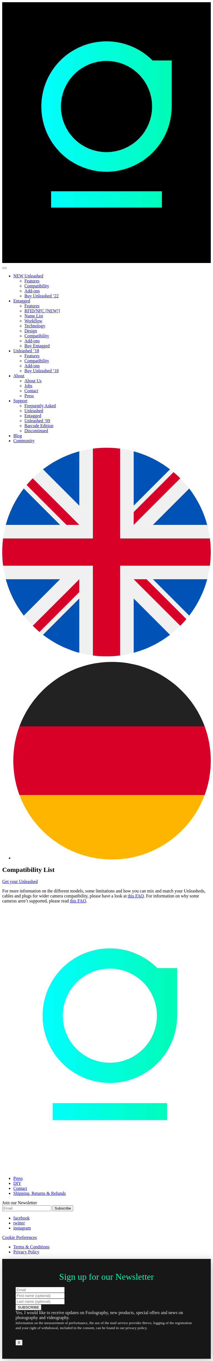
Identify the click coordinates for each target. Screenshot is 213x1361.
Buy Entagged (37, 345)
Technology (34, 325)
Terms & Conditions (31, 1246)
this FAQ (136, 896)
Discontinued (36, 430)
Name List (33, 315)
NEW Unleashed (28, 276)
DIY (17, 1183)
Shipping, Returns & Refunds (39, 1193)
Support (20, 400)
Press (29, 395)
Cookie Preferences (19, 1237)
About (18, 375)
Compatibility (36, 286)
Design (30, 330)
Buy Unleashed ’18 (41, 370)
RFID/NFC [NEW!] (42, 310)
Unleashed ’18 (26, 350)
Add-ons (32, 291)
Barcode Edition (38, 425)
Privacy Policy (26, 1251)
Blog (17, 435)
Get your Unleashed (20, 881)
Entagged (21, 300)
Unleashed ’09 (37, 420)
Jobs (28, 385)
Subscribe (63, 1208)
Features (31, 281)
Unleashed (33, 410)
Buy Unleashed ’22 (41, 296)
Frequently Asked (40, 405)
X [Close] (19, 1342)
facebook (21, 1218)
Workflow (33, 320)
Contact (31, 390)
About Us (33, 380)
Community (23, 440)
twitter (19, 1223)
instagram (22, 1228)
